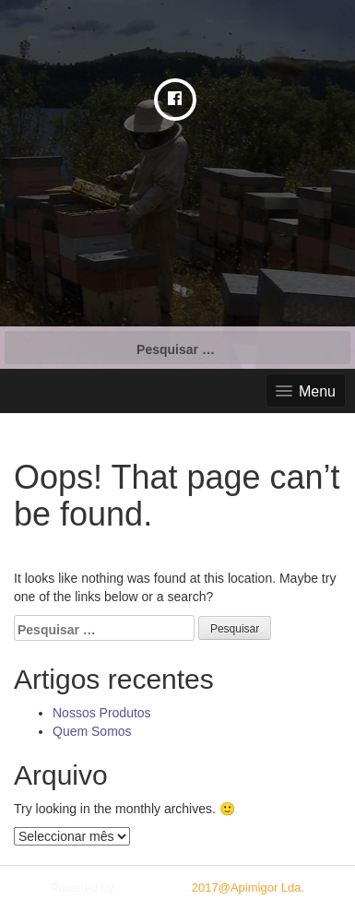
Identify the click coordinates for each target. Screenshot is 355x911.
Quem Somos (92, 731)
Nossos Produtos (102, 712)
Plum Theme (150, 887)
